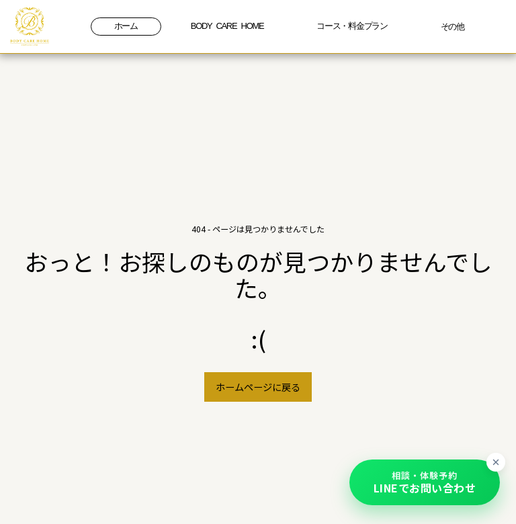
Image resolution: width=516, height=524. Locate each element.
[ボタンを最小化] (495, 462)
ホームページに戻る (258, 387)
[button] (424, 482)
